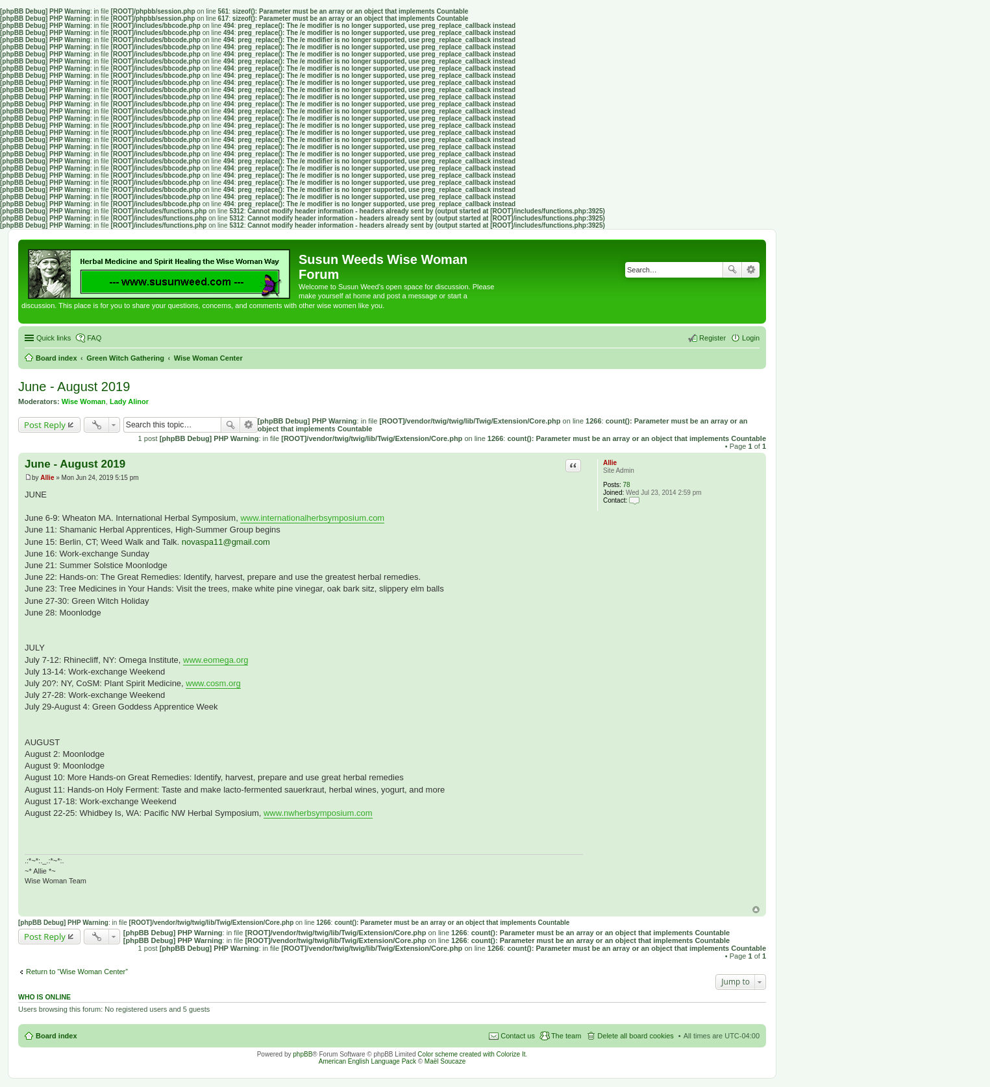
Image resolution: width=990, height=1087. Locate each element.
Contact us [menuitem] (518, 1036)
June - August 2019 (74, 386)
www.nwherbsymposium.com (318, 813)
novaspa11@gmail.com (226, 542)
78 (626, 484)
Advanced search (751, 270)
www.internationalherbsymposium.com (312, 518)
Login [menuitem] (751, 338)
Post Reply (45, 425)
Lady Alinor (129, 401)
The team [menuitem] (566, 1036)
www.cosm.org (213, 683)
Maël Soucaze (445, 1061)
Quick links (53, 338)
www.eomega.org (215, 660)
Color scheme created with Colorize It (471, 1054)
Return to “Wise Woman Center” (77, 971)
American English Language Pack (367, 1061)
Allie (610, 462)
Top (756, 909)
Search (732, 270)
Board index (56, 1036)
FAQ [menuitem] (94, 338)
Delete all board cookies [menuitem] (635, 1036)
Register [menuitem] (712, 338)
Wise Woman (84, 401)
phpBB (302, 1054)
